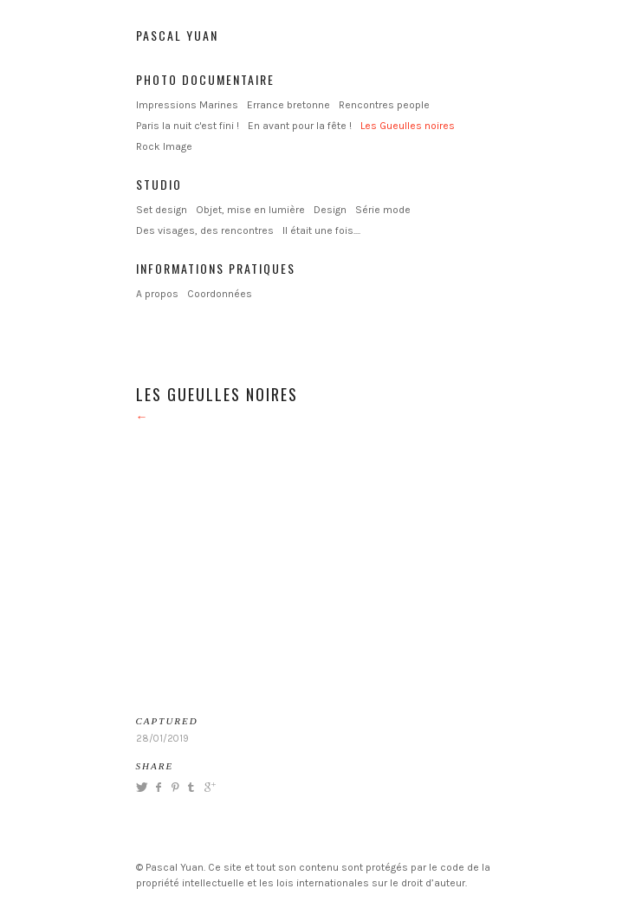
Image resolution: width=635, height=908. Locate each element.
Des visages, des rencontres (205, 230)
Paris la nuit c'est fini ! (187, 126)
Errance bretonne (288, 105)
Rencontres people (384, 105)
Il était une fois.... (321, 230)
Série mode (383, 210)
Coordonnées (219, 294)
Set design (161, 210)
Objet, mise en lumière (250, 210)
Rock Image (164, 146)
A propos (157, 294)
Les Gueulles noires (407, 126)
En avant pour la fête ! (300, 126)
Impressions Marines (187, 105)
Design (330, 210)
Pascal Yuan (177, 35)
